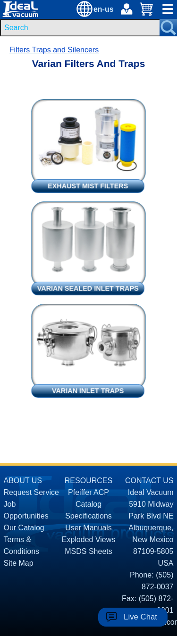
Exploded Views (89, 540)
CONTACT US (149, 481)
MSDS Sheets (88, 551)
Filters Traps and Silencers (54, 50)
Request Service (31, 492)
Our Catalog (24, 528)
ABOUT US (23, 481)
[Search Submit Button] (168, 27)
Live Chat (140, 616)
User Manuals (88, 528)
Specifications (88, 516)
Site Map (19, 563)
